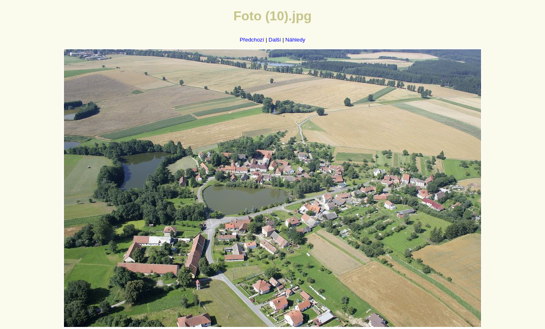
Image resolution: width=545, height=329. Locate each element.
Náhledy (295, 40)
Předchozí (252, 40)
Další (274, 40)
